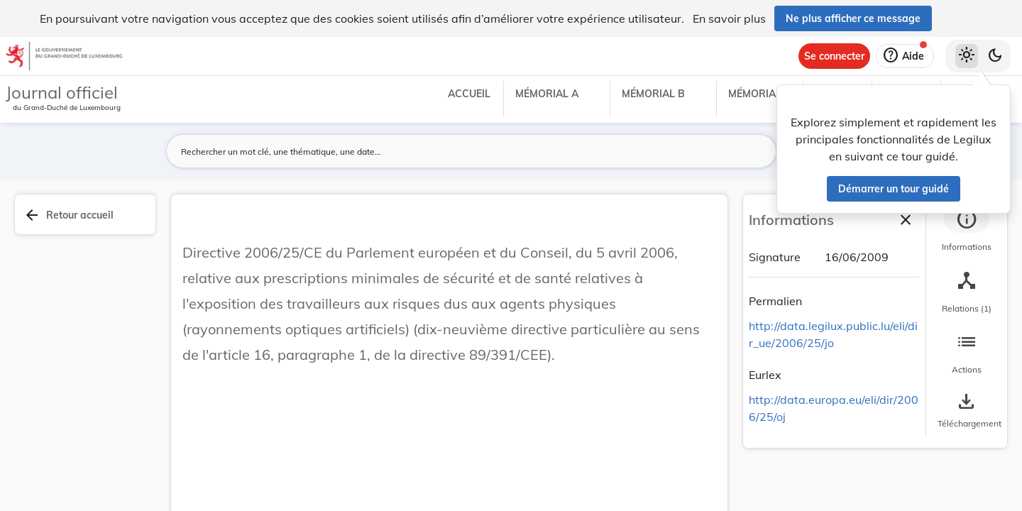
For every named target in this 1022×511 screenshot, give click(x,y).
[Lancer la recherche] (757, 151)
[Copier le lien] (822, 303)
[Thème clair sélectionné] (966, 56)
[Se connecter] (834, 56)
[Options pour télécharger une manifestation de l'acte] (966, 411)
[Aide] (905, 56)
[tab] (966, 231)
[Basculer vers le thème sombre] (995, 56)
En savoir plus (729, 18)
